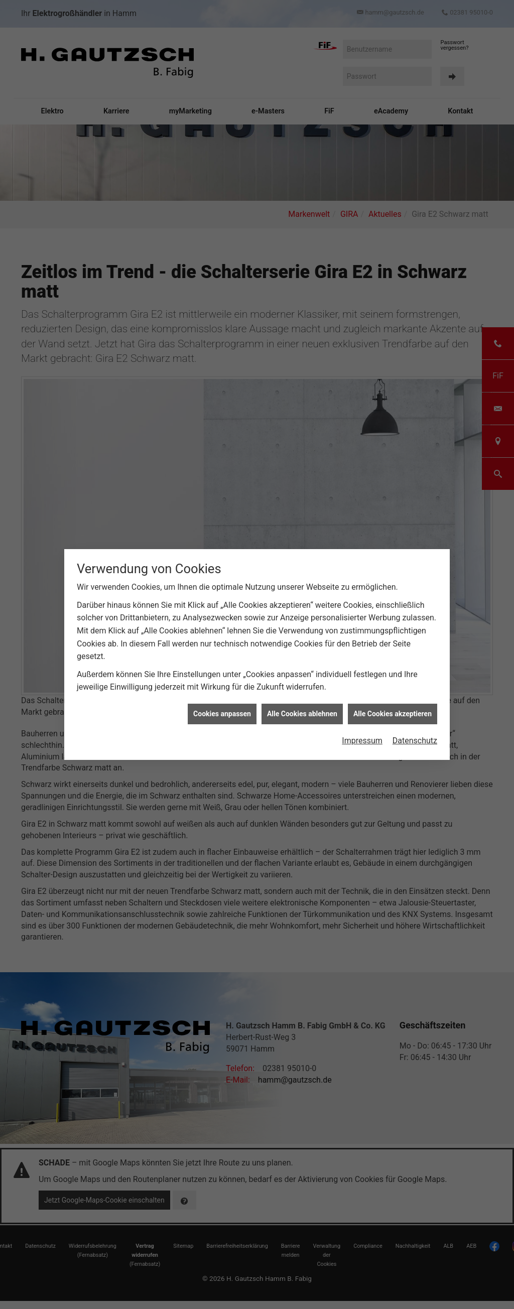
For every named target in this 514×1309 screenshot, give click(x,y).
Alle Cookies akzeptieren (392, 701)
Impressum (362, 728)
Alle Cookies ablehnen (302, 701)
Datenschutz (415, 728)
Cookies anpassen (222, 701)
